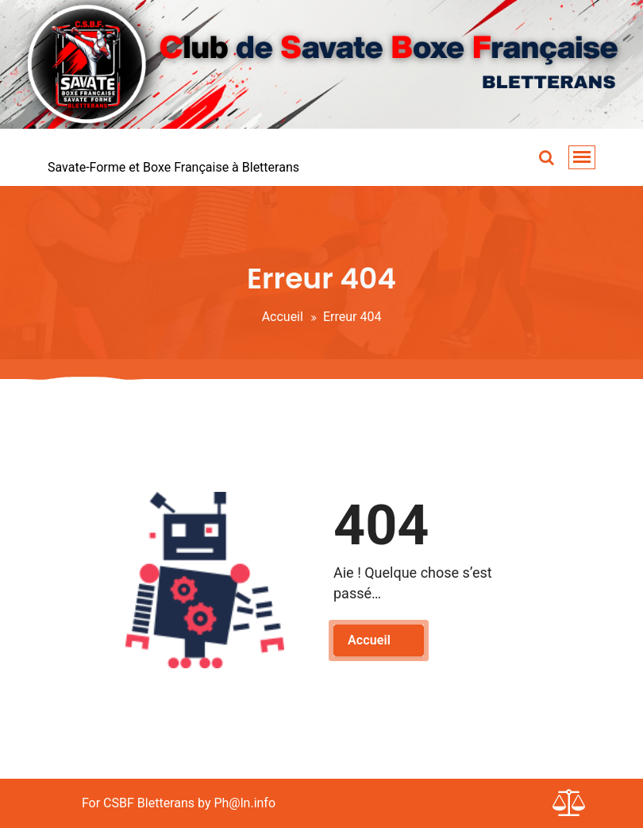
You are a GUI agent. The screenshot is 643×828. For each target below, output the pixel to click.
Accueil (282, 316)
